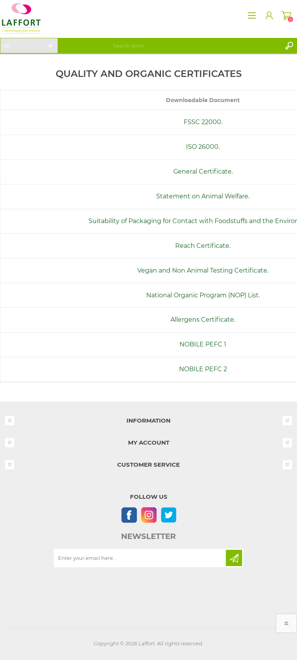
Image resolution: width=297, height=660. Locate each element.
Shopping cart (286, 15)
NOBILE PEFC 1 (202, 344)
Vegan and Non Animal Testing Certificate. (202, 270)
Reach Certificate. (202, 245)
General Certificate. (203, 171)
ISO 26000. (203, 146)
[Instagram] (148, 515)
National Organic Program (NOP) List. (203, 295)
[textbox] (196, 45)
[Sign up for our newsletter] (140, 558)
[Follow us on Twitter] (168, 515)
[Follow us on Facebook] (129, 515)
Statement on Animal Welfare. (202, 196)
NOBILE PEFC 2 (203, 369)
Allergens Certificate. (203, 319)
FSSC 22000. (203, 122)
